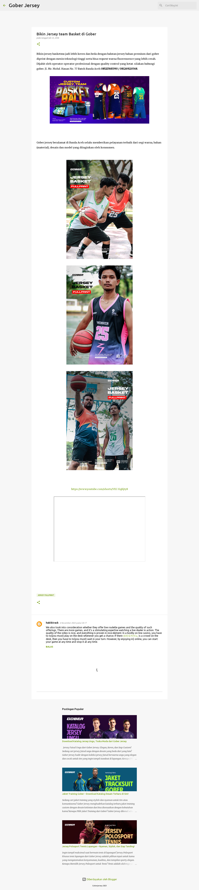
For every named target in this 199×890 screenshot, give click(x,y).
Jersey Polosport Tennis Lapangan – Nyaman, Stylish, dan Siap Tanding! (98, 846)
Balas (49, 646)
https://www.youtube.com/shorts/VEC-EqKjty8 (99, 489)
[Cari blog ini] (180, 5)
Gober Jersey (24, 5)
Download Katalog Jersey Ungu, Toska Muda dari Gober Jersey (94, 741)
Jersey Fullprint (46, 595)
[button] (38, 44)
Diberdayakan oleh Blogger (99, 879)
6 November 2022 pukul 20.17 (73, 623)
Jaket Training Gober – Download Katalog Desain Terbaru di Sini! (95, 794)
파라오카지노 (130, 635)
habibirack (52, 622)
